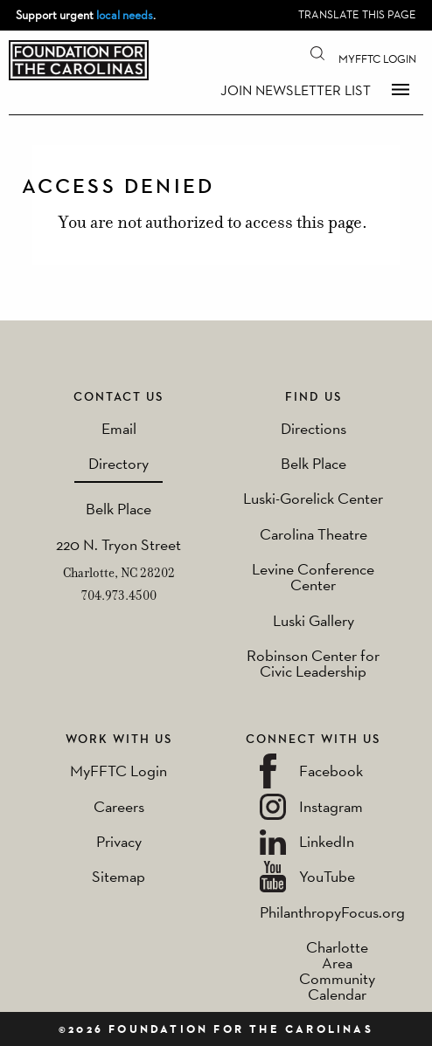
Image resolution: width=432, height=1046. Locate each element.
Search (317, 52)
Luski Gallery (313, 620)
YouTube (327, 876)
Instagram (331, 806)
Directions (313, 428)
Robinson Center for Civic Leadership (313, 663)
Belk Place (118, 509)
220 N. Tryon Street (118, 544)
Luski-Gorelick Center (313, 498)
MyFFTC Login (377, 59)
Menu (400, 89)
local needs (124, 15)
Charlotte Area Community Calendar (337, 970)
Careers (119, 806)
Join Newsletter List (295, 90)
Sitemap (118, 876)
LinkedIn (326, 841)
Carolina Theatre (313, 534)
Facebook (331, 770)
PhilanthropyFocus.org (332, 912)
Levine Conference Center (313, 577)
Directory (118, 463)
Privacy (119, 841)
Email (118, 428)
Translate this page (357, 14)
